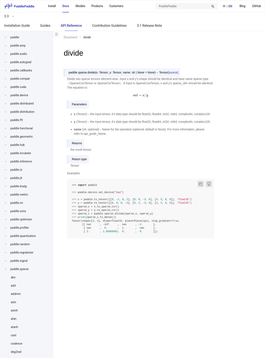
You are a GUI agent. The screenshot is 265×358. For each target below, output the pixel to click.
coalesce (16, 343)
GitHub (256, 6)
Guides (45, 26)
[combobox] (186, 6)
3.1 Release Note (149, 26)
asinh (14, 310)
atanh (14, 327)
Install (52, 6)
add (13, 285)
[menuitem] (242, 6)
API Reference (71, 26)
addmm (16, 294)
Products (97, 6)
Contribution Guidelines (109, 26)
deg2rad (16, 351)
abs (13, 277)
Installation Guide (17, 26)
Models (80, 6)
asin (13, 302)
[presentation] (140, 95)
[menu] (250, 6)
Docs (66, 6)
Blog (242, 6)
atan (14, 318)
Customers (116, 6)
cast (13, 335)
